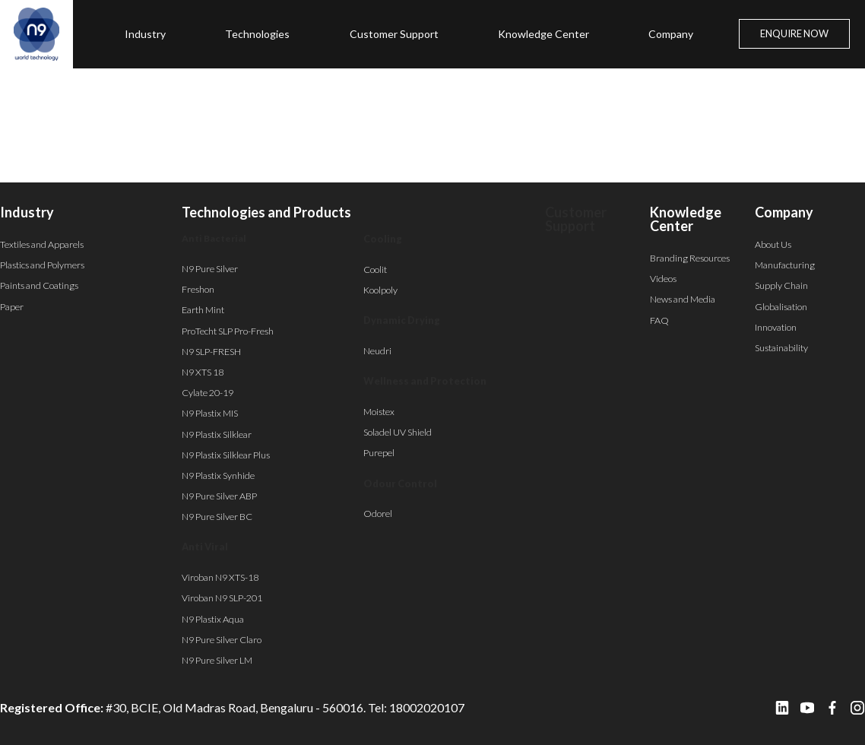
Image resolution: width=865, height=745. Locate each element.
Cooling (382, 239)
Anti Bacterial (214, 238)
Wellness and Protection (424, 381)
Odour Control (400, 483)
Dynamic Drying (401, 320)
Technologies (257, 33)
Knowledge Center (543, 33)
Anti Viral (205, 547)
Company (670, 33)
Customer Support (394, 33)
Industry (145, 33)
